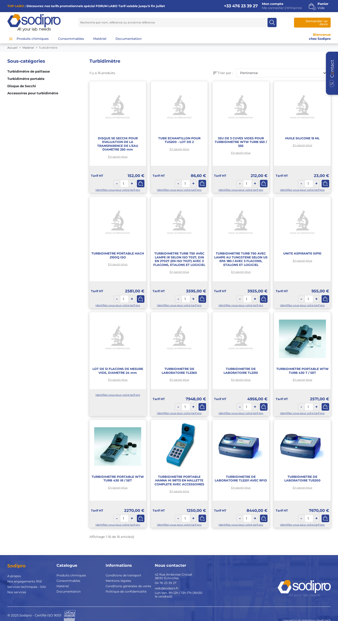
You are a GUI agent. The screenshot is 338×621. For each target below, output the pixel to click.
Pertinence (283, 73)
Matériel (62, 586)
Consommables (68, 581)
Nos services (16, 592)
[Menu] (10, 38)
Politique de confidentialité (126, 591)
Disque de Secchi (21, 86)
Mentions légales (118, 581)
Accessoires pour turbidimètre (32, 93)
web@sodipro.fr (166, 588)
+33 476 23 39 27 (241, 5)
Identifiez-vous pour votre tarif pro (117, 189)
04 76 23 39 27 (165, 583)
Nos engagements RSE (24, 581)
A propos (14, 576)
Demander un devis (317, 22)
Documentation (68, 591)
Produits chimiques (71, 575)
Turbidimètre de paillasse (28, 71)
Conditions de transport (123, 575)
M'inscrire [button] (294, 8)
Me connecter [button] (273, 8)
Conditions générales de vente (128, 586)
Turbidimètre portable (25, 79)
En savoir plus (117, 156)
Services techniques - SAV (26, 587)
